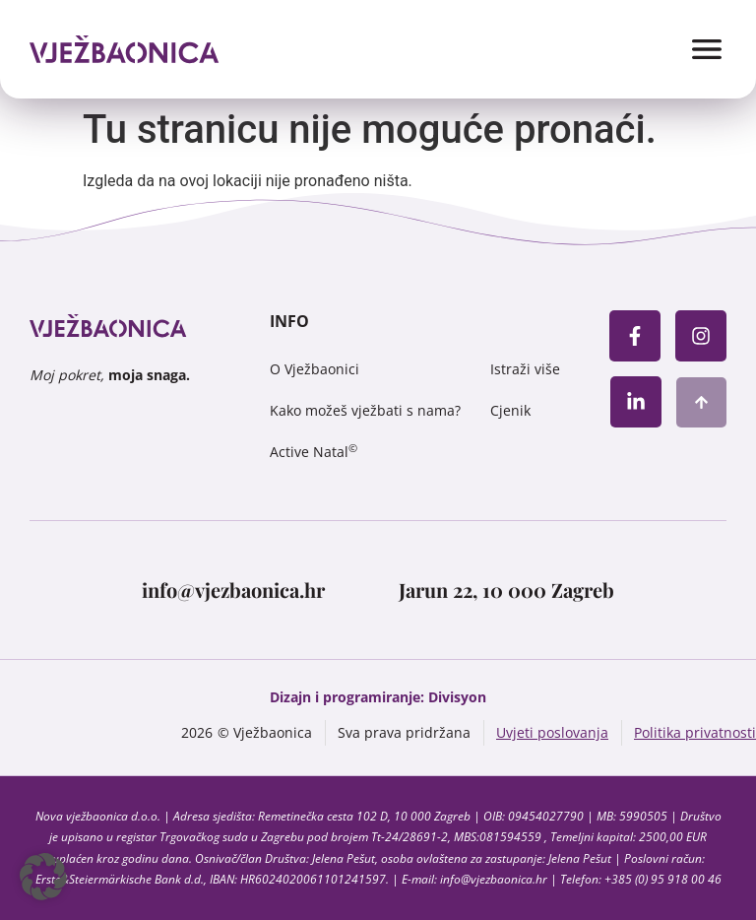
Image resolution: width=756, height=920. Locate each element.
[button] (43, 876)
